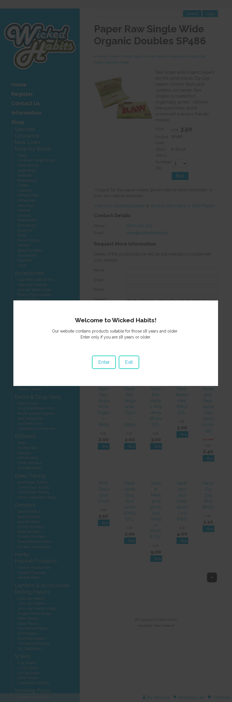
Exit (129, 362)
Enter (104, 362)
